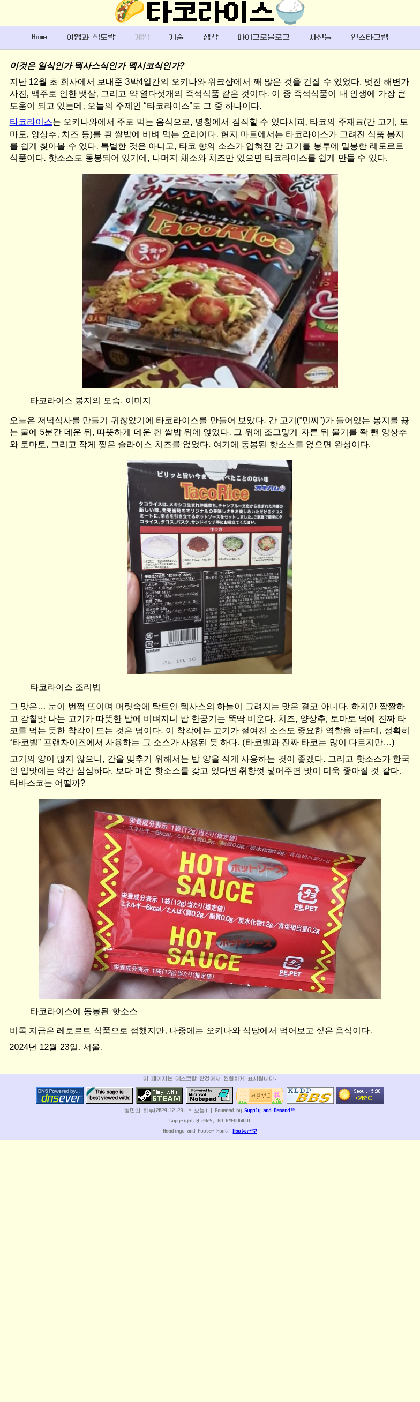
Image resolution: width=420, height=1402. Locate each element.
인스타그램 (369, 37)
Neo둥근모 (245, 1131)
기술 (176, 37)
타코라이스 (31, 121)
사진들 (320, 37)
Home (39, 37)
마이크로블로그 (263, 37)
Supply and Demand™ (270, 1111)
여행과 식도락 (90, 37)
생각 (210, 37)
